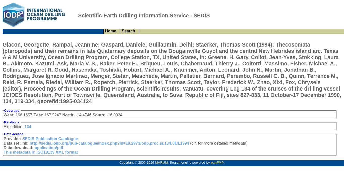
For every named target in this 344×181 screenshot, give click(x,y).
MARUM (161, 162)
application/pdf (49, 148)
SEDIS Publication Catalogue (50, 139)
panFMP (217, 162)
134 (28, 127)
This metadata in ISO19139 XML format (41, 152)
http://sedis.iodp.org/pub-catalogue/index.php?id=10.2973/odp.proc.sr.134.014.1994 (109, 143)
